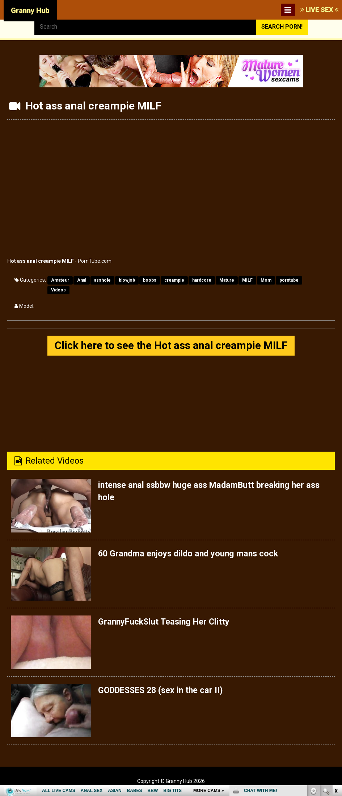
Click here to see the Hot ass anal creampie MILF (171, 345)
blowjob (127, 280)
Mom (266, 280)
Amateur (60, 280)
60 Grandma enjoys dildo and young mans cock (190, 554)
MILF (247, 280)
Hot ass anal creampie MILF (40, 261)
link (335, 682)
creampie (174, 280)
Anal (81, 280)
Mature (226, 280)
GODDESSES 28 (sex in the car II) (163, 690)
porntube (289, 280)
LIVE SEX (319, 9)
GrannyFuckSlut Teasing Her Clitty (165, 622)
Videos (58, 290)
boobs (149, 280)
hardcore (201, 280)
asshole (102, 280)
